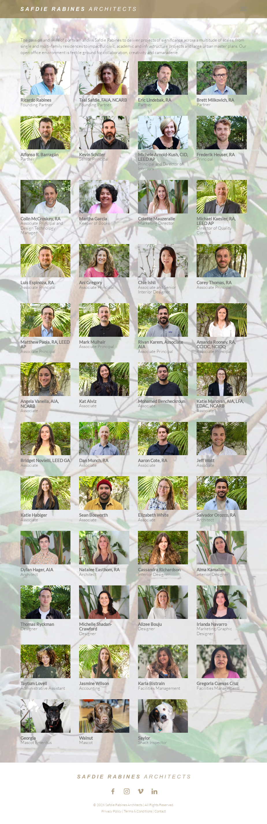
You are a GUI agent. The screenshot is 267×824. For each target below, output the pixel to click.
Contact (160, 811)
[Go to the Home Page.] (78, 9)
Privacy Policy (111, 811)
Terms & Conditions (138, 811)
